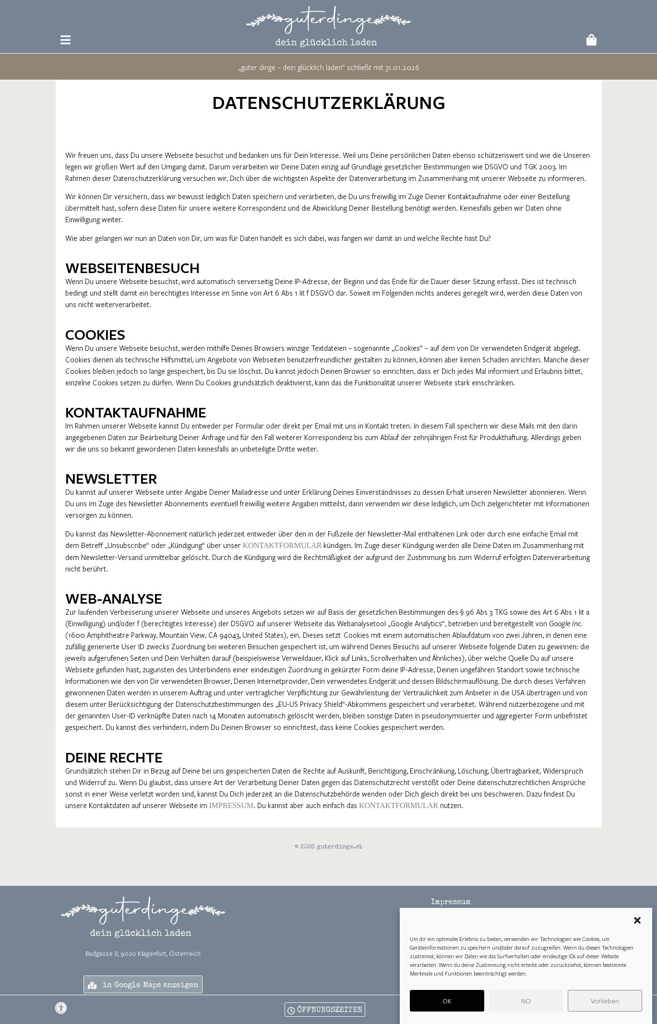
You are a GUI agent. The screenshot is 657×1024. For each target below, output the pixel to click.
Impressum (231, 805)
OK (447, 1000)
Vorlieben (605, 1000)
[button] (637, 920)
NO (526, 1000)
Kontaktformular (282, 545)
